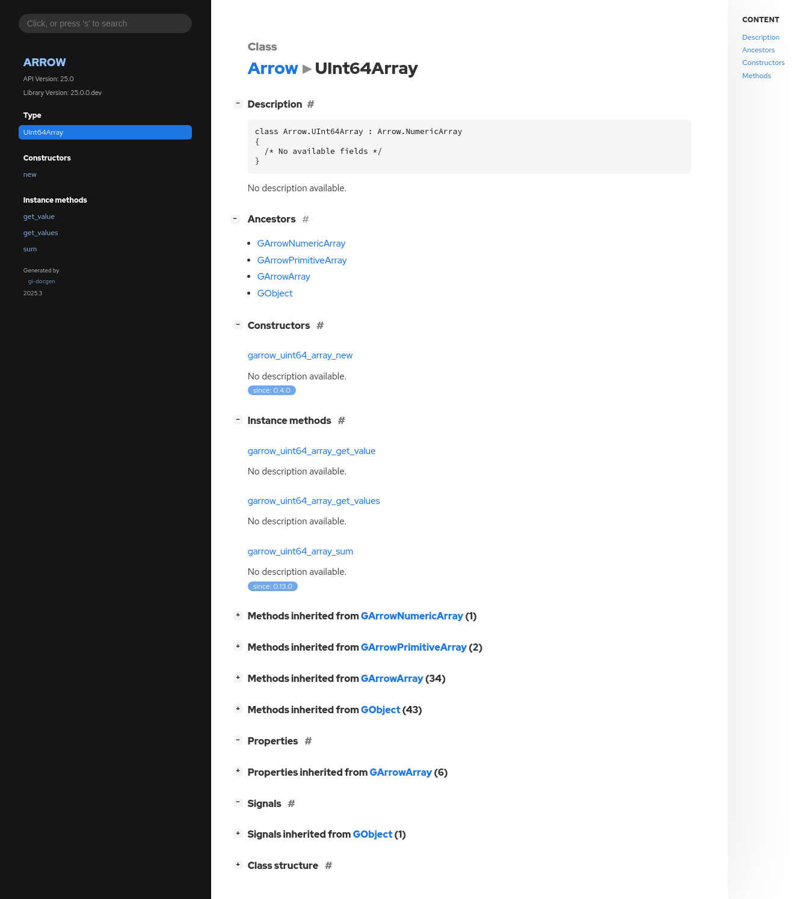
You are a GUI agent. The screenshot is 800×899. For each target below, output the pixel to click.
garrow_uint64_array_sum (301, 551)
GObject (275, 293)
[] (240, 103)
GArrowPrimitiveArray (302, 260)
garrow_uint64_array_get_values (314, 501)
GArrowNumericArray (301, 244)
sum (30, 249)
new (30, 174)
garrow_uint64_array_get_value (312, 451)
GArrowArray (283, 277)
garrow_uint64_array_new (300, 355)
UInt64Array (43, 132)
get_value (39, 216)
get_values (40, 233)
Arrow (44, 62)
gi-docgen (41, 281)
